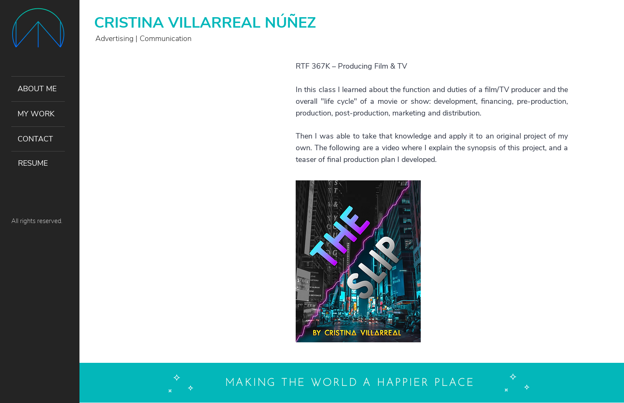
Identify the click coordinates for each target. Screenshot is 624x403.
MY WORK (36, 114)
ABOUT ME (37, 89)
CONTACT (35, 139)
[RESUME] (38, 163)
